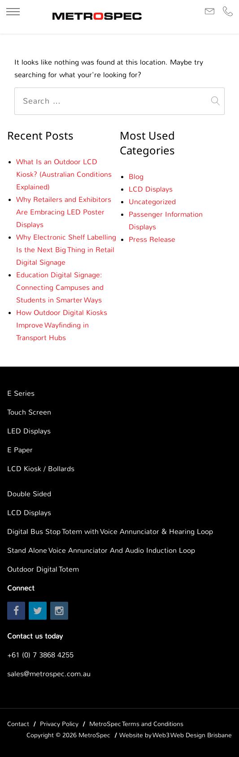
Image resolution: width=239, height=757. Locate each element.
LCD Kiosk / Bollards (40, 468)
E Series (21, 393)
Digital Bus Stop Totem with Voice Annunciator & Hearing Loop (110, 531)
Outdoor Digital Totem (43, 569)
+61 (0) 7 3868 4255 (40, 655)
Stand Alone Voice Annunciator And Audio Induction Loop (101, 550)
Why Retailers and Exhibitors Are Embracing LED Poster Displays (63, 212)
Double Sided (29, 494)
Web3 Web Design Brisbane (192, 735)
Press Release (152, 239)
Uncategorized (152, 201)
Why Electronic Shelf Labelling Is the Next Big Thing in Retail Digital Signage (66, 249)
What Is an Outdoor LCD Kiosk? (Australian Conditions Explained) (64, 174)
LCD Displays (151, 189)
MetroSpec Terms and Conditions (136, 724)
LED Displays (29, 431)
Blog (136, 176)
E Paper (20, 450)
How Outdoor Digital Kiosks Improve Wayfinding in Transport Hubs (61, 325)
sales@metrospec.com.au (49, 673)
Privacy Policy (59, 724)
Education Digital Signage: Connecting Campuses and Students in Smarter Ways (60, 287)
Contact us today (35, 636)
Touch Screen (29, 412)
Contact (18, 724)
